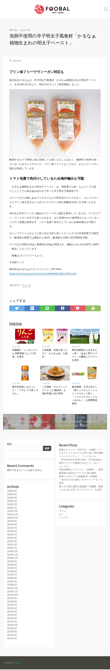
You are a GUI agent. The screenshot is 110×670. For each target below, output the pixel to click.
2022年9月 (12, 629)
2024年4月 (12, 580)
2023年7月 (12, 606)
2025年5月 (12, 537)
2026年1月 (12, 511)
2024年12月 (12, 554)
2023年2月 (12, 622)
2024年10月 (12, 560)
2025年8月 (12, 528)
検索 (9, 448)
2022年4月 (12, 635)
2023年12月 (12, 590)
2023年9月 (12, 599)
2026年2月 (12, 508)
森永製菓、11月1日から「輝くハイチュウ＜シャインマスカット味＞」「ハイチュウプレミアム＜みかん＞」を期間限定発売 (84, 398)
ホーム (13, 29)
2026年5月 (12, 498)
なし (61, 517)
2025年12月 (12, 515)
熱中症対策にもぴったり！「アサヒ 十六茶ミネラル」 (25, 393)
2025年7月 (12, 531)
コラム (62, 513)
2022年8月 (12, 632)
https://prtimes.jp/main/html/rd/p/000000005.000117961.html (42, 276)
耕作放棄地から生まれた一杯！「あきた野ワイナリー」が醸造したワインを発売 (84, 358)
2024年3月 (12, 583)
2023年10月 (12, 596)
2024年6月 (12, 573)
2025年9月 (12, 524)
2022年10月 (12, 625)
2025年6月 (12, 534)
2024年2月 (12, 586)
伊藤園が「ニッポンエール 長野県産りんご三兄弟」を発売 (25, 357)
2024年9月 (12, 563)
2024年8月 (12, 567)
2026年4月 (12, 502)
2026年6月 (12, 495)
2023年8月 (12, 603)
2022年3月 (12, 639)
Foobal (16, 663)
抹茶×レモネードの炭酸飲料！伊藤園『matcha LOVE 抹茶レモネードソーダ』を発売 (80, 483)
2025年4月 (12, 541)
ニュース (25, 29)
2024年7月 (12, 570)
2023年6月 (12, 609)
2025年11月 (12, 518)
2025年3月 (12, 544)
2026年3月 (12, 505)
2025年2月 (12, 547)
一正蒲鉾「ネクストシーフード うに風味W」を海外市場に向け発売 (55, 393)
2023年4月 (12, 616)
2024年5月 (12, 576)
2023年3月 (12, 619)
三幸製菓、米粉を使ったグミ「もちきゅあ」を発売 (55, 357)
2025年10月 (12, 521)
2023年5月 (12, 612)
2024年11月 (12, 557)
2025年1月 (12, 550)
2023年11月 (12, 593)
